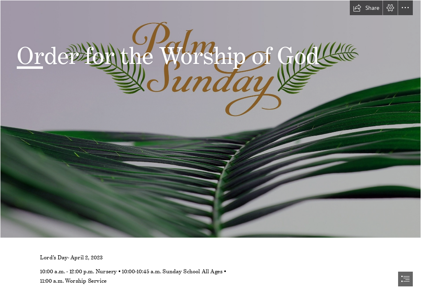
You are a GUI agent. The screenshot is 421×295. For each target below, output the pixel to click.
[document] (210, 147)
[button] (366, 7)
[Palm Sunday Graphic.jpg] (210, 119)
